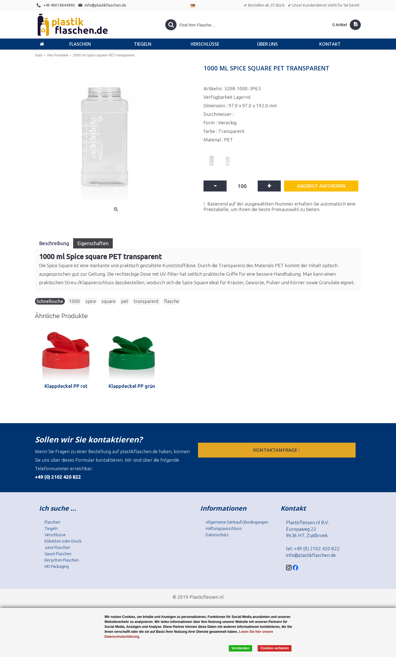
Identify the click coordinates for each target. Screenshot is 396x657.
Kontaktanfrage (277, 450)
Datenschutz (217, 534)
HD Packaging (57, 566)
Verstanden (240, 648)
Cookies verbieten (274, 648)
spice (91, 301)
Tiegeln (51, 528)
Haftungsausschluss (224, 528)
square (108, 301)
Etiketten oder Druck (63, 541)
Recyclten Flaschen (62, 560)
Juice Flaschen (57, 547)
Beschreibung (54, 243)
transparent (146, 301)
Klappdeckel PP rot (66, 386)
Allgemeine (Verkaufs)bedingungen (237, 522)
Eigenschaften (93, 243)
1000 (74, 301)
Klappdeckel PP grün (132, 386)
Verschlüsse (55, 534)
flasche (171, 301)
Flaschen (52, 522)
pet (124, 301)
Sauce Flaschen (58, 553)
